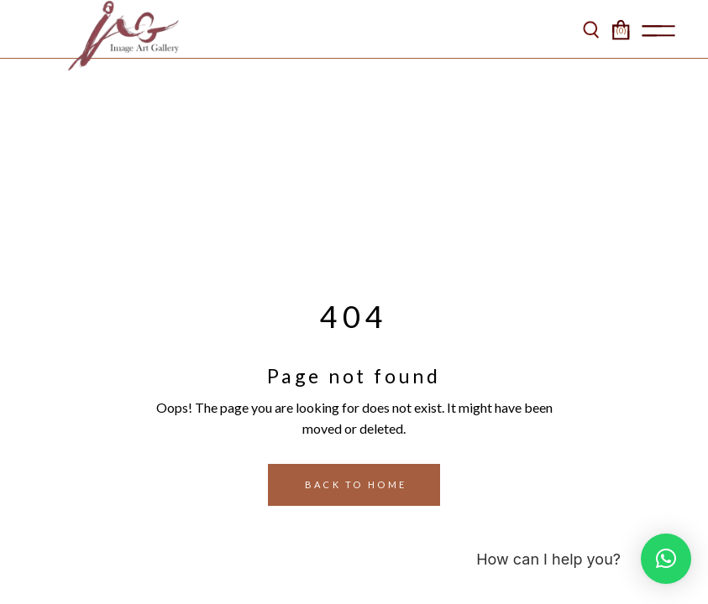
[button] (666, 559)
